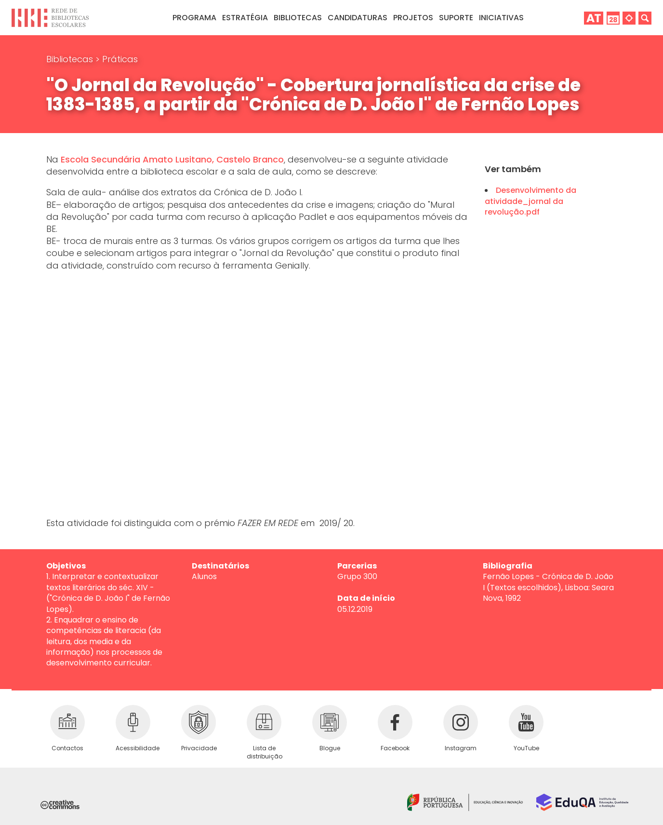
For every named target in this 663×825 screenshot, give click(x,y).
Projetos (413, 17)
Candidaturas (357, 17)
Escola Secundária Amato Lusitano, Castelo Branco (172, 159)
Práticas (120, 59)
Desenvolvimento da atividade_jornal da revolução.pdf (530, 201)
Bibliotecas (70, 59)
